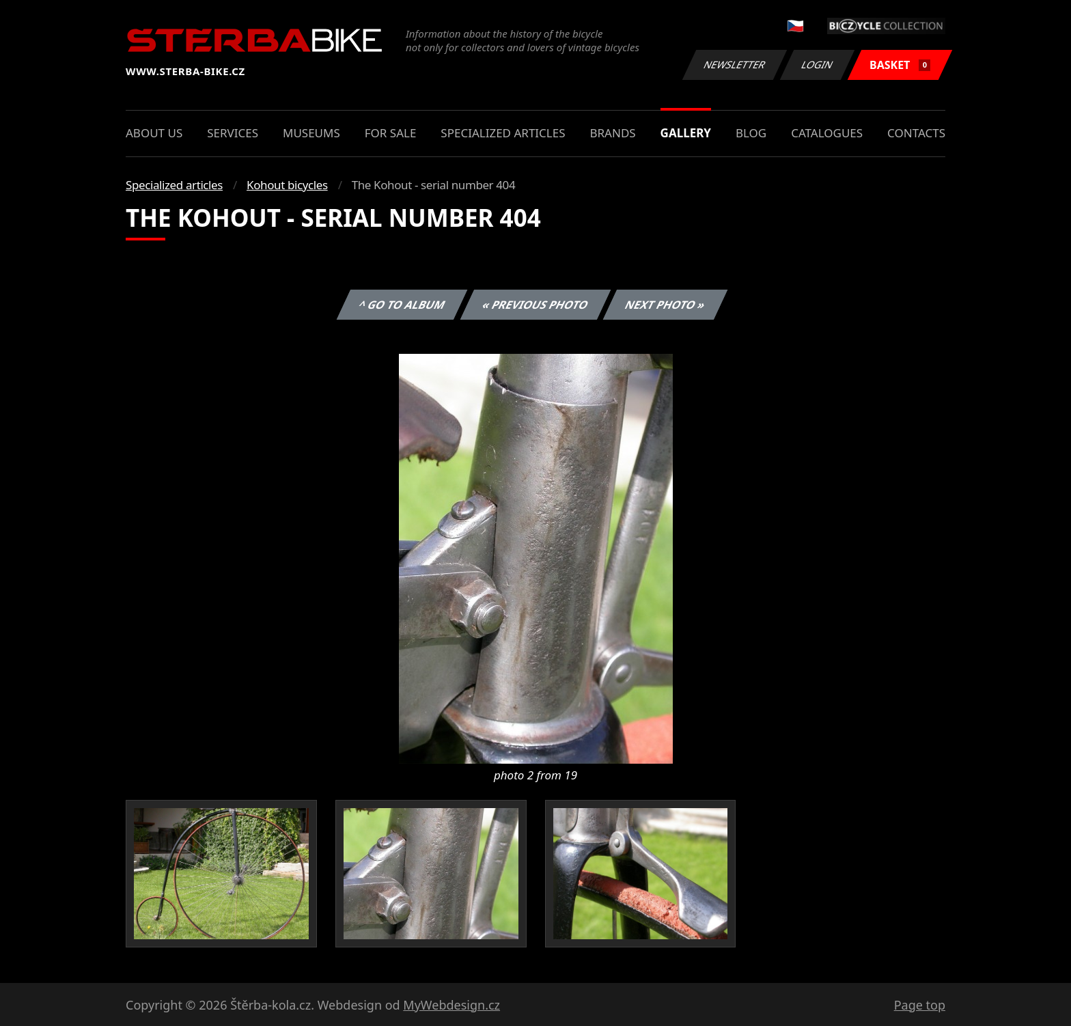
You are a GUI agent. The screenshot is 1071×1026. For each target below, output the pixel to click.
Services (232, 133)
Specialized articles (503, 133)
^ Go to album (401, 304)
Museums (311, 133)
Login (817, 64)
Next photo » (665, 304)
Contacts (916, 133)
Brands (612, 133)
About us (154, 133)
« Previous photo (535, 304)
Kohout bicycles (287, 185)
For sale (391, 133)
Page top (919, 1005)
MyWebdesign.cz (451, 1005)
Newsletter (734, 64)
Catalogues (827, 133)
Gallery (685, 133)
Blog (751, 133)
